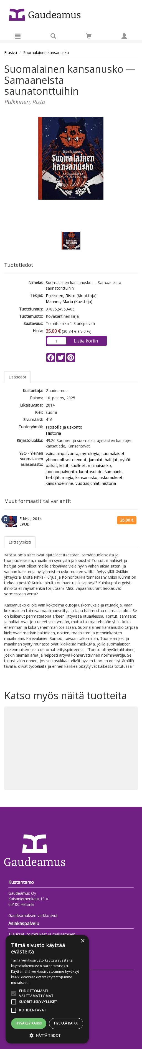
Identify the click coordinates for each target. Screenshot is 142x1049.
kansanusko (86, 477)
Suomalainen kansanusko (46, 52)
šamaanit (113, 471)
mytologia (89, 453)
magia (67, 477)
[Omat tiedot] (124, 36)
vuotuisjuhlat (87, 483)
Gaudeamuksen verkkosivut (33, 915)
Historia (53, 433)
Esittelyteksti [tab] (20, 542)
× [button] (82, 941)
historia (109, 483)
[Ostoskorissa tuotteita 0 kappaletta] (88, 37)
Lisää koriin (86, 341)
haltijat (111, 459)
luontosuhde (91, 471)
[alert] (47, 989)
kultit (64, 465)
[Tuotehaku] (53, 36)
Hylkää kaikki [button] (66, 1023)
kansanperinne (59, 483)
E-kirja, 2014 (30, 518)
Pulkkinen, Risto (60, 295)
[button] (47, 1035)
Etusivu (10, 52)
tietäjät (53, 477)
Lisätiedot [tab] (17, 377)
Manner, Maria (59, 301)
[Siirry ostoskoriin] (88, 36)
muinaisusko (99, 465)
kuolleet (78, 465)
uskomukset (111, 477)
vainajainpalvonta (62, 453)
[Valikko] (17, 36)
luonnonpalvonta (61, 471)
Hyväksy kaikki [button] (29, 1023)
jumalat (96, 459)
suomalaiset (113, 453)
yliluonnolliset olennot (66, 459)
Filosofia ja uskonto (64, 427)
